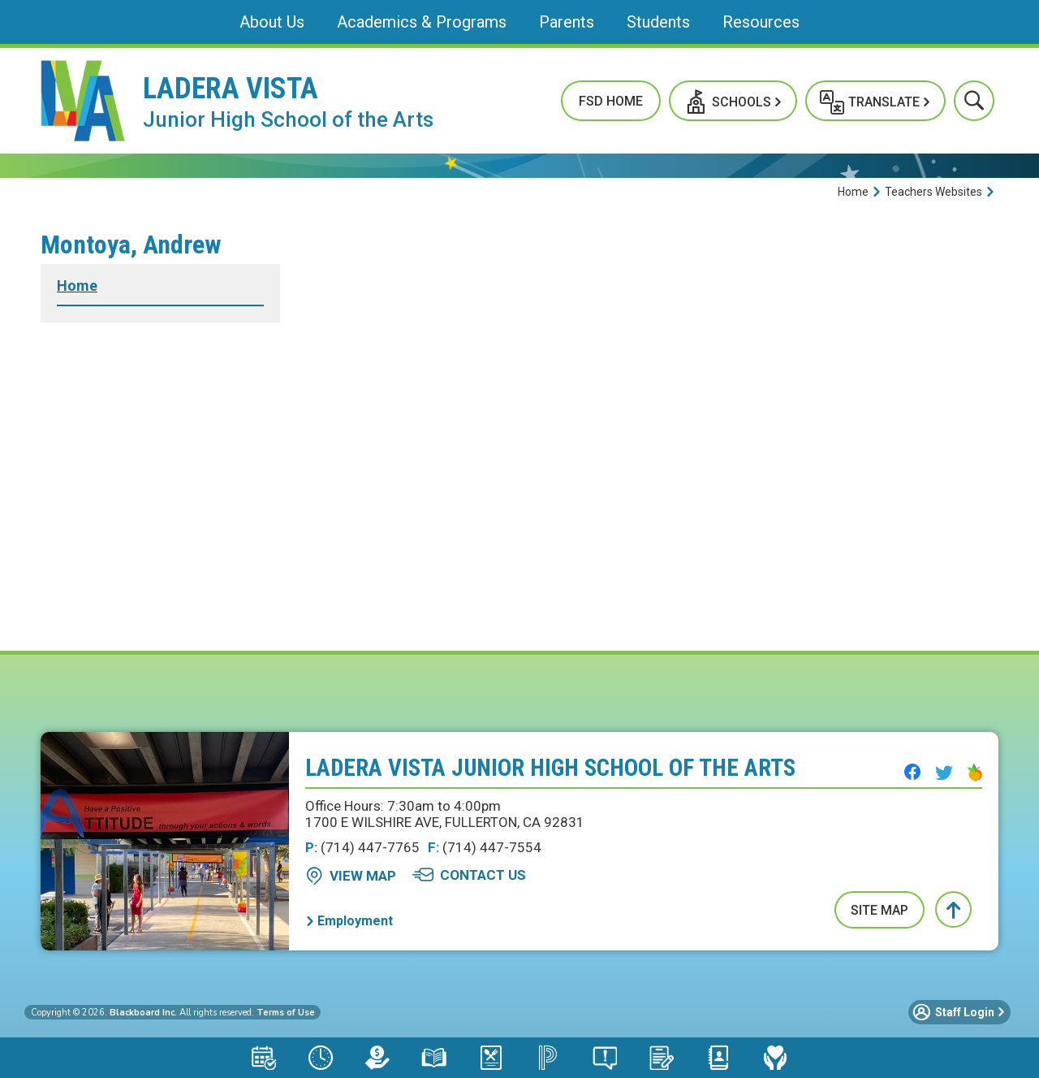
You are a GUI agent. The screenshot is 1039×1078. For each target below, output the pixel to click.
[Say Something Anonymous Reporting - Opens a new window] (604, 1057)
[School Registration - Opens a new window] (661, 1057)
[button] (733, 100)
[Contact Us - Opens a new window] (469, 874)
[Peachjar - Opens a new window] (975, 772)
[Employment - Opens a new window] (349, 921)
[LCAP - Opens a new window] (377, 1057)
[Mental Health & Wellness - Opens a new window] (775, 1057)
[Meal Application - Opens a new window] (491, 1057)
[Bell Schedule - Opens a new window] (320, 1057)
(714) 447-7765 (362, 847)
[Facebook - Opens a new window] (912, 772)
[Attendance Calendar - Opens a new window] (263, 1057)
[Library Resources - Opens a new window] (434, 1057)
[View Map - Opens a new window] (350, 876)
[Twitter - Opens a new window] (944, 772)
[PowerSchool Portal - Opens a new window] (548, 1057)
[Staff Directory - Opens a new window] (718, 1057)
